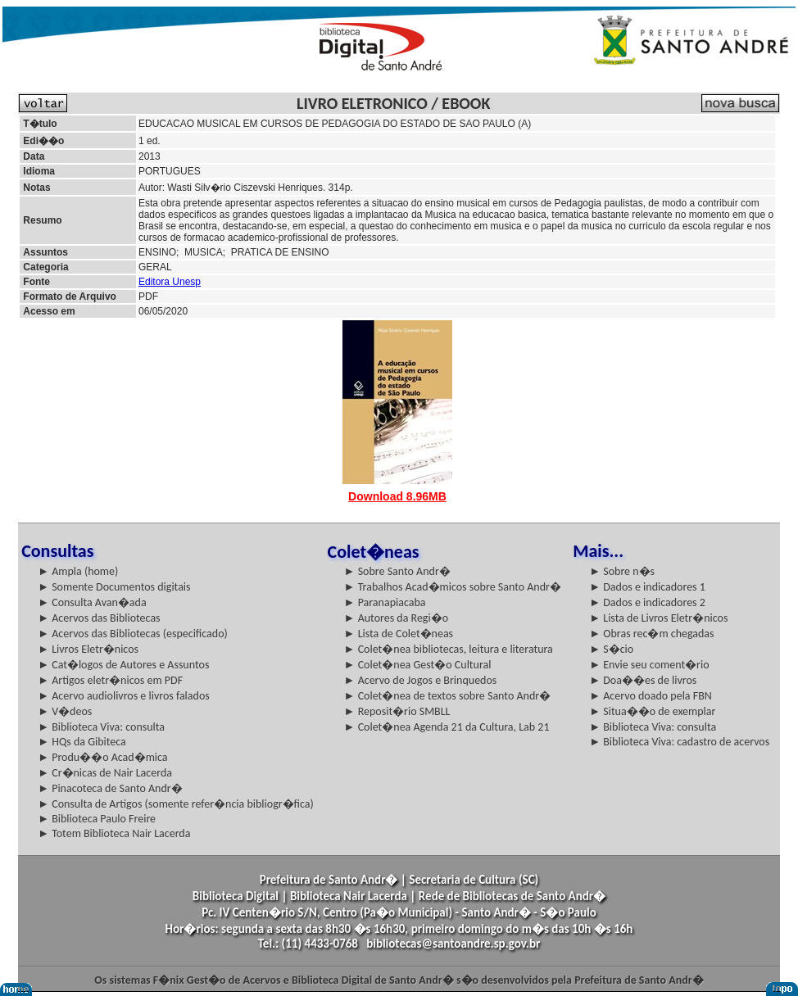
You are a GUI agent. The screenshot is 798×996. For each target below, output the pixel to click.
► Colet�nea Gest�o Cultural (418, 665)
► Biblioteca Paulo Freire (97, 819)
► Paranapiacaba (385, 602)
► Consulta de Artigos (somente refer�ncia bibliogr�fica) (176, 804)
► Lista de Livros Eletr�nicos (658, 618)
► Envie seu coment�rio (649, 665)
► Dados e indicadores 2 (647, 602)
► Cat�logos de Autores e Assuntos (123, 665)
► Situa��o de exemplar (652, 711)
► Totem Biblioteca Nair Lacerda (114, 833)
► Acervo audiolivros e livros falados (124, 696)
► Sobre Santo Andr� (397, 571)
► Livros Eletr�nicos (88, 649)
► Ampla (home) (78, 571)
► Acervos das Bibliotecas (99, 618)
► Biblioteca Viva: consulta (101, 727)
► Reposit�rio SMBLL (397, 711)
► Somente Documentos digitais (114, 587)
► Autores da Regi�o (396, 618)
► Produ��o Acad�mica (102, 757)
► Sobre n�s (622, 571)
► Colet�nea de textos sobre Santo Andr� (447, 696)
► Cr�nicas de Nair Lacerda (105, 773)
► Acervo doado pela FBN (650, 696)
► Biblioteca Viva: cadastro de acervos (679, 742)
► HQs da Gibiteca (82, 742)
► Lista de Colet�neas (398, 634)
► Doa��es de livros (642, 680)
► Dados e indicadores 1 (647, 587)
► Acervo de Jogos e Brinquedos (420, 680)
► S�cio (611, 649)
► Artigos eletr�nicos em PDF (110, 680)
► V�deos (65, 711)
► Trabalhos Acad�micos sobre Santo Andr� (452, 587)
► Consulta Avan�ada (92, 602)
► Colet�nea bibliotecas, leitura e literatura (448, 649)
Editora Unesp (169, 281)
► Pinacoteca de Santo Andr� (110, 788)
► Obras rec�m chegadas (651, 634)
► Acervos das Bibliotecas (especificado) (133, 634)
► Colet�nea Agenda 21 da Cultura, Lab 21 (447, 727)
